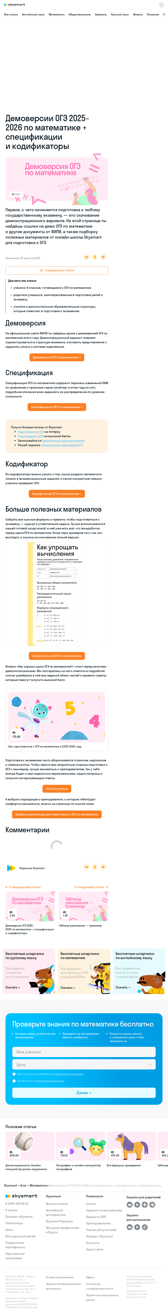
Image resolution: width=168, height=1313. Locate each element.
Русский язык (120, 14)
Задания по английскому (104, 1210)
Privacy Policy (134, 1282)
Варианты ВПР (96, 1217)
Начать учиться (57, 789)
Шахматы (101, 14)
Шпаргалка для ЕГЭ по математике (56, 656)
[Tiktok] (145, 1227)
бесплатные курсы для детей (63, 441)
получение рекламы (51, 1080)
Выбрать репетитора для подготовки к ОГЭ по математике (56, 814)
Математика (57, 14)
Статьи (91, 1204)
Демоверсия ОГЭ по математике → (57, 357)
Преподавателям (98, 1223)
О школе (11, 1210)
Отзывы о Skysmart (99, 1236)
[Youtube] (137, 1205)
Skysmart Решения (59, 1221)
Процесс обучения (19, 1217)
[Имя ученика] (84, 1052)
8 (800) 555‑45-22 (16, 1204)
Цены (9, 1230)
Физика (138, 14)
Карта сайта (94, 1249)
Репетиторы (14, 1223)
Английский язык (33, 14)
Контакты (92, 1243)
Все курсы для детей (20, 1236)
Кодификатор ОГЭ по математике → (56, 494)
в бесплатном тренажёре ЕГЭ (62, 445)
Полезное (153, 14)
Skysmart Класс (57, 1204)
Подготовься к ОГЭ (31, 432)
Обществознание (80, 14)
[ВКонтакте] (130, 1205)
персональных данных (68, 1074)
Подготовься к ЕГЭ (30, 436)
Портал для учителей (101, 1230)
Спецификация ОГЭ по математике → (57, 407)
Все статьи (11, 14)
